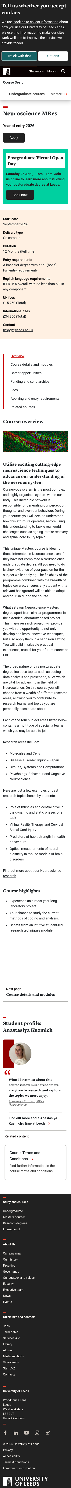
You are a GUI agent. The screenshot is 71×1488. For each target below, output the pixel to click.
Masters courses (14, 1217)
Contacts (9, 1374)
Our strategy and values (19, 1277)
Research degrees (15, 1223)
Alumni (7, 1350)
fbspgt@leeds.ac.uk (18, 330)
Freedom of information (19, 1468)
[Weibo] (48, 1433)
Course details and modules (32, 364)
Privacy (8, 1450)
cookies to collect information (36, 22)
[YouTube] (26, 1433)
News (7, 1296)
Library (7, 1344)
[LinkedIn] (16, 1433)
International (11, 1229)
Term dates (10, 1332)
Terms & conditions (16, 1462)
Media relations (13, 1356)
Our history (10, 1259)
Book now (19, 195)
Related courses (23, 407)
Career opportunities (26, 373)
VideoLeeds (11, 1362)
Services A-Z (11, 1338)
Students (37, 71)
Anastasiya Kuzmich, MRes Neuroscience (26, 1102)
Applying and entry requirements (35, 398)
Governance (11, 1271)
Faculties (9, 1265)
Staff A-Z (9, 1368)
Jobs (6, 1326)
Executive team (13, 1290)
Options (53, 56)
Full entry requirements (20, 270)
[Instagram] (37, 1433)
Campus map (12, 1253)
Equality (8, 1284)
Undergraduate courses (27, 94)
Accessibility (11, 1456)
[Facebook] (5, 1433)
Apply (13, 138)
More (52, 71)
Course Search (14, 82)
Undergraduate (13, 1211)
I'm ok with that (19, 56)
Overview (17, 356)
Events (7, 1302)
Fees (14, 390)
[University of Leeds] (25, 1481)
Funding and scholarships (30, 381)
